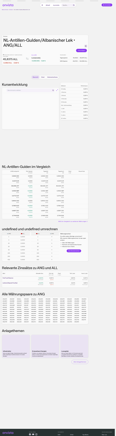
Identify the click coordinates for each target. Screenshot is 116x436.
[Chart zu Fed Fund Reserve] (59, 278)
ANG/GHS (19, 305)
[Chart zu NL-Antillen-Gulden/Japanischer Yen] (69, 186)
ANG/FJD (5, 305)
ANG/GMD (12, 305)
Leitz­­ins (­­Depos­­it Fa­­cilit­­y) (10, 283)
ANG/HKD (69, 305)
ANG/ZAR (84, 317)
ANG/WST (5, 317)
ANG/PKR (12, 315)
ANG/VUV (55, 321)
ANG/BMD (26, 301)
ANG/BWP (48, 301)
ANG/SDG (5, 319)
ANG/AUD (69, 299)
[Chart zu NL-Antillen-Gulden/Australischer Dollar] (69, 206)
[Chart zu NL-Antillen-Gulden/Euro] (69, 181)
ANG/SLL (48, 317)
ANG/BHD (84, 299)
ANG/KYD (62, 307)
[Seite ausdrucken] (86, 46)
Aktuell (48, 5)
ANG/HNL (62, 305)
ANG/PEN (41, 315)
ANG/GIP (26, 305)
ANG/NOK (76, 313)
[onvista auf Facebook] (30, 434)
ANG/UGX (12, 321)
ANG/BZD (19, 301)
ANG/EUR (76, 303)
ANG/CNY (26, 303)
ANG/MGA (26, 311)
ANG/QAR (12, 309)
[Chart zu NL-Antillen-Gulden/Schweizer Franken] (69, 196)
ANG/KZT (5, 309)
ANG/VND (69, 321)
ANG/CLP (19, 303)
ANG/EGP (12, 299)
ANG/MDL (5, 313)
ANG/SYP (33, 319)
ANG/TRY (84, 319)
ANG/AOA (33, 299)
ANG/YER (48, 307)
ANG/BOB (41, 301)
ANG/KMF (33, 309)
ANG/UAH (19, 321)
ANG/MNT (12, 313)
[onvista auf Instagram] (36, 434)
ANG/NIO (55, 313)
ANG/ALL (19, 299)
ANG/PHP (48, 315)
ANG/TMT (5, 321)
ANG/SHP (76, 317)
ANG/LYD (12, 311)
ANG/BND (69, 301)
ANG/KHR (69, 307)
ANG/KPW (69, 313)
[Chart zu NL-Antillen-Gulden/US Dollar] (69, 176)
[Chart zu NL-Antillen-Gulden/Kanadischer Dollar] (69, 201)
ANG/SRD (19, 319)
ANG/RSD (33, 317)
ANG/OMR (84, 313)
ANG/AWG (55, 299)
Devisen (11, 9)
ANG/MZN (76, 311)
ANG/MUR (62, 311)
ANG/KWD (55, 309)
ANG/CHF (26, 317)
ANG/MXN (84, 311)
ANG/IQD (5, 307)
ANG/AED (48, 303)
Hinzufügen (81, 50)
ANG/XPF (12, 303)
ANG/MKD (69, 311)
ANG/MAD (55, 311)
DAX (59, 435)
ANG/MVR (48, 311)
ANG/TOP (55, 319)
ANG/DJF (55, 303)
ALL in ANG (34, 55)
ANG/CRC (33, 303)
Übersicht (35, 77)
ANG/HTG (55, 305)
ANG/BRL (55, 301)
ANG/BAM (41, 309)
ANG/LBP (5, 311)
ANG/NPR (33, 313)
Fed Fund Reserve (8, 278)
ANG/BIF (84, 301)
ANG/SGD (55, 317)
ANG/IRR (12, 307)
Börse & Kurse (5, 9)
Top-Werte (85, 435)
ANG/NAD (26, 313)
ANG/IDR (84, 305)
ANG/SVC (69, 303)
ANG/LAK (76, 309)
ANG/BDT (5, 301)
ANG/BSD (76, 299)
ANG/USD (48, 321)
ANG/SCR (41, 317)
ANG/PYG (33, 315)
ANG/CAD (76, 307)
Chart (42, 77)
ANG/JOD (55, 307)
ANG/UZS (41, 321)
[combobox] (30, 90)
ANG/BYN (76, 321)
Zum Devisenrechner (74, 251)
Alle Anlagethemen (80, 362)
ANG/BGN (76, 301)
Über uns (104, 435)
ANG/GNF (41, 305)
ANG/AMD (48, 299)
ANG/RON (69, 315)
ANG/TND (76, 319)
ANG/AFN (5, 299)
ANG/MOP (19, 311)
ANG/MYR (41, 311)
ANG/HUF (26, 321)
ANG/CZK (69, 319)
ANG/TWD (41, 313)
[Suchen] (53, 90)
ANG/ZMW (62, 309)
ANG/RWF (62, 315)
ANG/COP (26, 309)
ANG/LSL (84, 309)
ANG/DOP (62, 303)
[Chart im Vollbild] (57, 90)
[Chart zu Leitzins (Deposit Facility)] (59, 283)
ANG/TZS (41, 319)
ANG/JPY (41, 307)
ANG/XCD (5, 315)
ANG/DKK (41, 303)
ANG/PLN (55, 315)
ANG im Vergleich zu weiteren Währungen (73, 221)
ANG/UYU (33, 321)
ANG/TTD (62, 319)
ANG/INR (76, 305)
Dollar (72, 435)
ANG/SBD (84, 315)
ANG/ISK (19, 307)
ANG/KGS (69, 309)
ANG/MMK (19, 313)
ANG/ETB (62, 299)
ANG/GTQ (33, 305)
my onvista (56, 5)
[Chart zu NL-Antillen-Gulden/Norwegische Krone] (69, 216)
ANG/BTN (33, 301)
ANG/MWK (33, 311)
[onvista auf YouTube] (33, 434)
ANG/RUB (76, 315)
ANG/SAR (12, 317)
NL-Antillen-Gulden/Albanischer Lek (22, 9)
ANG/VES (62, 321)
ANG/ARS (41, 299)
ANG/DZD (26, 299)
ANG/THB (48, 319)
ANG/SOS (62, 317)
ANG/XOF (5, 303)
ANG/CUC (48, 309)
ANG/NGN (62, 313)
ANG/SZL (26, 319)
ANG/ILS (26, 307)
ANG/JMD (33, 307)
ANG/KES (19, 309)
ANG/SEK (19, 317)
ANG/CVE (84, 307)
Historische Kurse (52, 77)
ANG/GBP (62, 301)
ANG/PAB (19, 315)
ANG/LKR (69, 317)
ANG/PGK (26, 315)
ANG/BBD (12, 301)
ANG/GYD (48, 305)
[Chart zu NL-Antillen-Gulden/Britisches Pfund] (69, 191)
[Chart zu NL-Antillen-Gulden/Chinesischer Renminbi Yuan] (69, 211)
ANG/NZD (48, 313)
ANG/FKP (84, 303)
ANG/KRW (12, 319)
